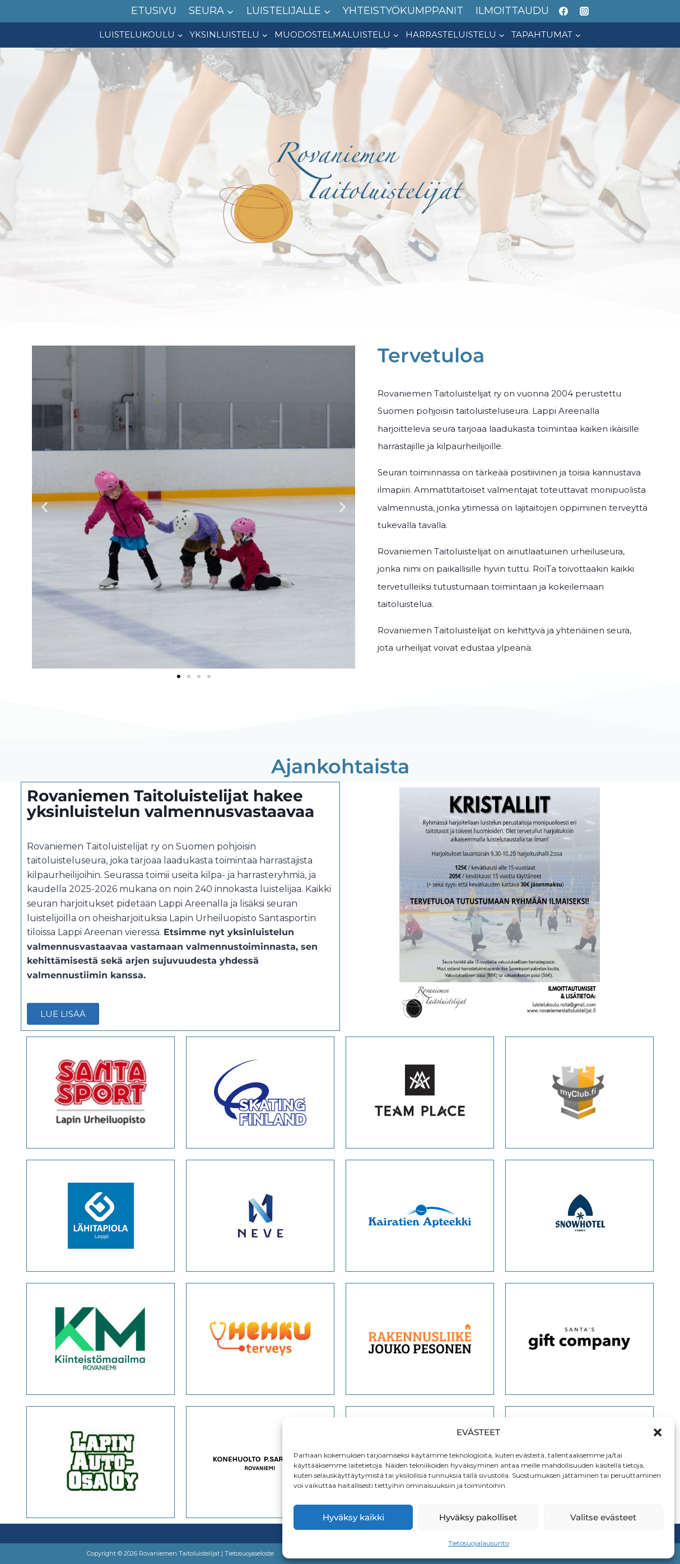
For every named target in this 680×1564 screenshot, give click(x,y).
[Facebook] (563, 11)
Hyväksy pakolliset (478, 1517)
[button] (657, 1432)
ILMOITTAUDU (512, 10)
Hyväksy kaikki (353, 1517)
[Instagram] (584, 11)
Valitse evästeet (603, 1517)
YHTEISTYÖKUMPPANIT (403, 10)
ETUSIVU (153, 10)
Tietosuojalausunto (478, 1543)
